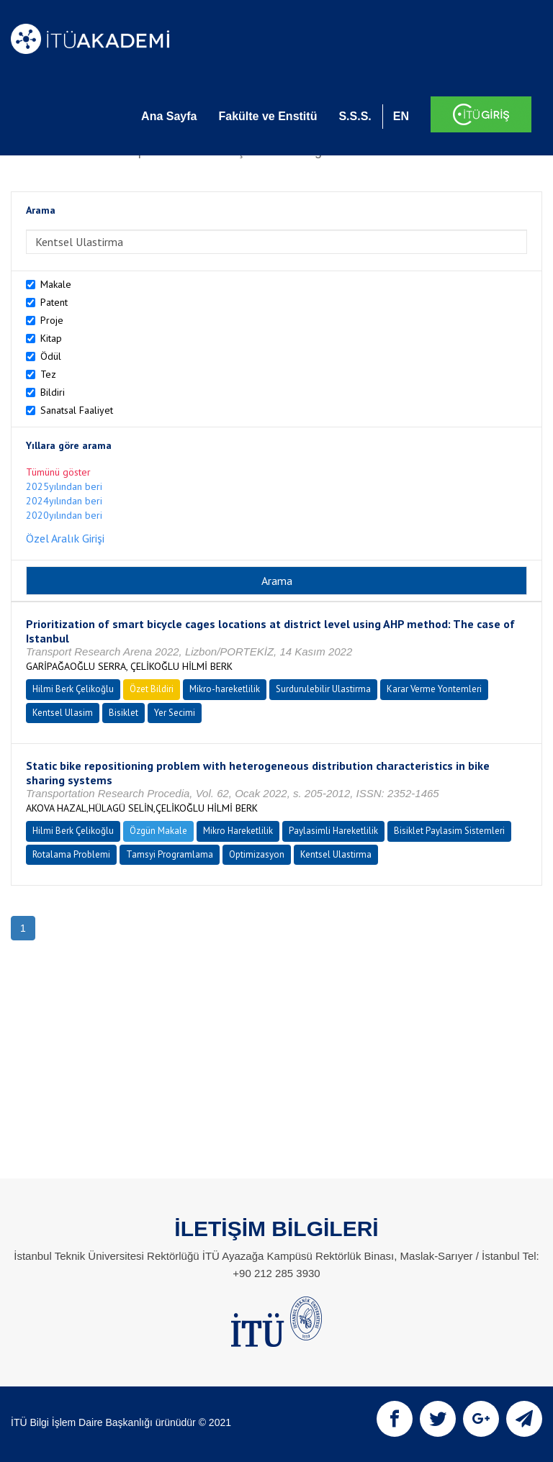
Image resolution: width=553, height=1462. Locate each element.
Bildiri (52, 392)
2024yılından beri (64, 500)
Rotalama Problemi (71, 854)
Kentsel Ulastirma (336, 854)
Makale (55, 284)
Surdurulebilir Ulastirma (323, 689)
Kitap (51, 338)
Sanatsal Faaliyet (76, 410)
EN (401, 116)
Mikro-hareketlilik (224, 689)
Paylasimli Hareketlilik (333, 831)
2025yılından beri (64, 486)
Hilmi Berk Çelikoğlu (73, 689)
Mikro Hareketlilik (238, 831)
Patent (54, 302)
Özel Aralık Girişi (65, 538)
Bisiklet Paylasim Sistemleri (449, 831)
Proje (51, 320)
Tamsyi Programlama (169, 854)
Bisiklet (123, 713)
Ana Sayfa (169, 116)
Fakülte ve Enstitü (267, 116)
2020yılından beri (64, 515)
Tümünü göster (58, 472)
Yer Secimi (174, 713)
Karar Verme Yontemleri (434, 689)
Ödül (50, 356)
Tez (48, 374)
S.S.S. (354, 116)
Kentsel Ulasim (62, 713)
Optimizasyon (256, 854)
